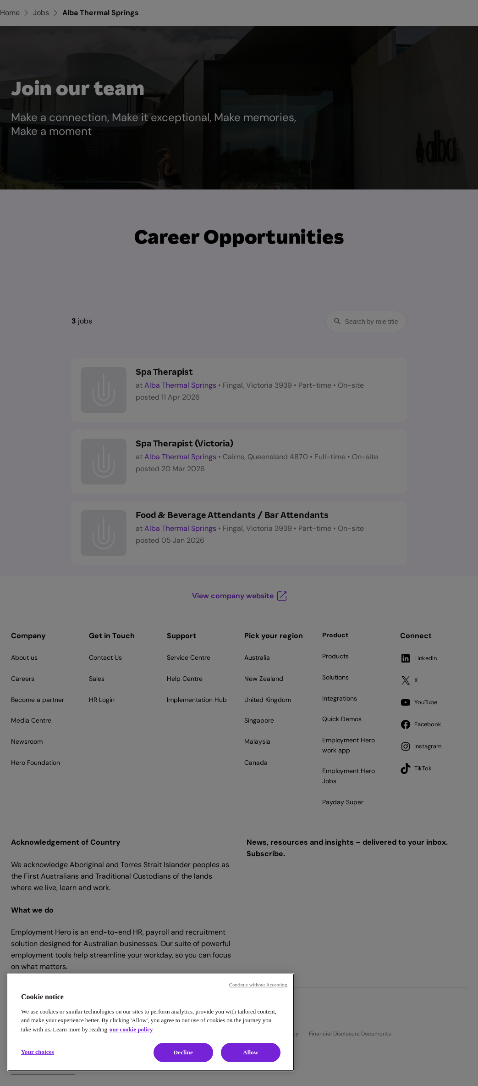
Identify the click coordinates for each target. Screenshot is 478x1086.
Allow (250, 1052)
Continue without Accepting (258, 984)
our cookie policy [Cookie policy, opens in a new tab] (131, 1029)
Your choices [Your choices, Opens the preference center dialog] (37, 1051)
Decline (183, 1052)
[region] (150, 1022)
